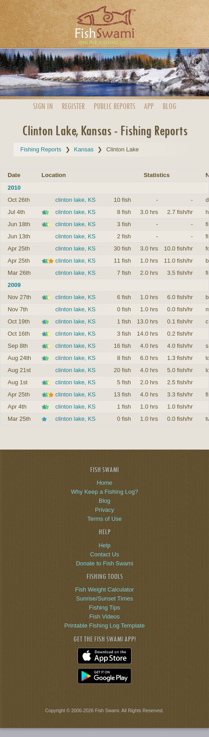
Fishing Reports (40, 149)
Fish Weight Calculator (104, 589)
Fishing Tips (104, 607)
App (149, 106)
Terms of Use (104, 518)
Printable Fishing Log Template (104, 625)
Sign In (43, 106)
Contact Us (104, 554)
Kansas (83, 149)
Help (105, 545)
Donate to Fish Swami (104, 563)
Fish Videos (104, 616)
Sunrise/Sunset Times (104, 598)
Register (73, 106)
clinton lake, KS (75, 199)
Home (105, 482)
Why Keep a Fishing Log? (104, 491)
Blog (169, 106)
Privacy (104, 509)
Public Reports (114, 106)
